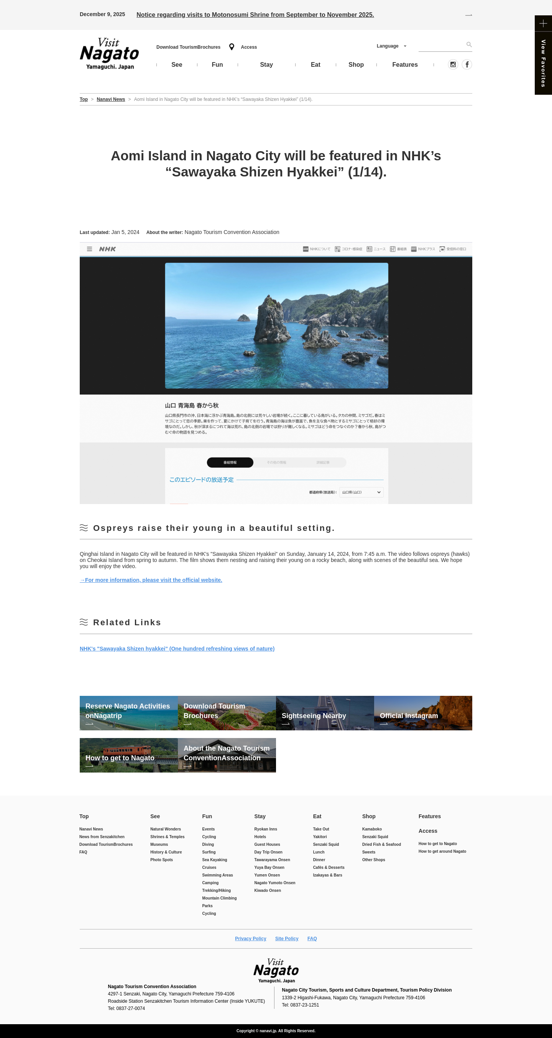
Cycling (209, 837)
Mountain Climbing (219, 898)
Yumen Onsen (267, 875)
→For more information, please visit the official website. (151, 580)
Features (430, 816)
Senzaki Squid (326, 844)
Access (249, 47)
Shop (369, 816)
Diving (208, 844)
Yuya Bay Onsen (269, 867)
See (155, 816)
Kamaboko (372, 829)
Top (84, 816)
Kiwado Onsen (268, 890)
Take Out (321, 829)
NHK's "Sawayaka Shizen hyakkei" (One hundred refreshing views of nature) (177, 649)
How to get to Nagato (438, 844)
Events (208, 829)
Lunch (319, 852)
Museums (159, 844)
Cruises (209, 867)
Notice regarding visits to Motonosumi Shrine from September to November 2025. (255, 15)
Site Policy (287, 938)
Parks (207, 906)
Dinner (319, 860)
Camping (210, 883)
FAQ (83, 852)
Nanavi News (91, 829)
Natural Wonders (165, 829)
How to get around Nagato (442, 851)
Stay (260, 816)
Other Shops (373, 860)
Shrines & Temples (167, 837)
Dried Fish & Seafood (381, 844)
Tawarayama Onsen (272, 860)
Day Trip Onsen (269, 852)
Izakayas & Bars (327, 875)
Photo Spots (161, 860)
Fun (207, 816)
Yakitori (320, 837)
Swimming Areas (217, 875)
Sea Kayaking (214, 860)
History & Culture (166, 852)
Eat (317, 816)
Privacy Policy (250, 938)
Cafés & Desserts (329, 867)
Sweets (368, 852)
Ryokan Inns (266, 829)
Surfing (209, 852)
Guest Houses (267, 844)
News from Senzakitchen (102, 837)
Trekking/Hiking (216, 890)
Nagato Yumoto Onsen (275, 883)
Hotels (260, 837)
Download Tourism (188, 47)
